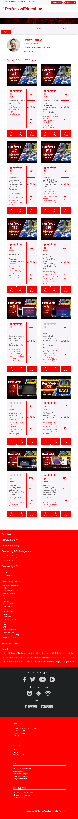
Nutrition (5, 596)
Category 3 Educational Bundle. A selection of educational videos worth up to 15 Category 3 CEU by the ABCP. (38, 662)
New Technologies (9, 603)
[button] (6, 32)
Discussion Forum (19, 797)
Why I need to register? (21, 776)
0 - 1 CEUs (6, 570)
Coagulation (6, 609)
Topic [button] (13, 28)
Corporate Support (19, 771)
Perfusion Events (11, 643)
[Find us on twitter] (28, 773)
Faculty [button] (39, 28)
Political (5, 598)
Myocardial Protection (10, 619)
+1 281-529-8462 (19, 733)
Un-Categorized (8, 611)
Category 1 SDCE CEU (10, 558)
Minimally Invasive (9, 632)
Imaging (5, 614)
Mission (15, 750)
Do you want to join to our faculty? (25, 792)
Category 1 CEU (8, 555)
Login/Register (57, 2)
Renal (4, 624)
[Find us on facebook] (26, 773)
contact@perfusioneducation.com (25, 736)
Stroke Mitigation (8, 590)
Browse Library (10, 540)
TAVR (4, 627)
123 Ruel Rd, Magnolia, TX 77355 (25, 728)
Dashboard (7, 534)
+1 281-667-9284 (19, 731)
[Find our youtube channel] (24, 773)
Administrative (7, 606)
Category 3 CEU (8, 560)
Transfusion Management (11, 585)
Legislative (6, 601)
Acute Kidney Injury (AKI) (11, 635)
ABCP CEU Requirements (22, 768)
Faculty (15, 752)
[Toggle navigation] (5, 15)
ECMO (5, 588)
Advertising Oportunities (22, 795)
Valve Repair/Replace (9, 629)
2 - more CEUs (7, 575)
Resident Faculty (10, 545)
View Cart (71, 2)
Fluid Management (9, 593)
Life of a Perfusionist (9, 637)
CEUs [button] (65, 28)
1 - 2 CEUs (6, 573)
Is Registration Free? (20, 779)
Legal (4, 622)
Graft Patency (7, 616)
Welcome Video (18, 755)
